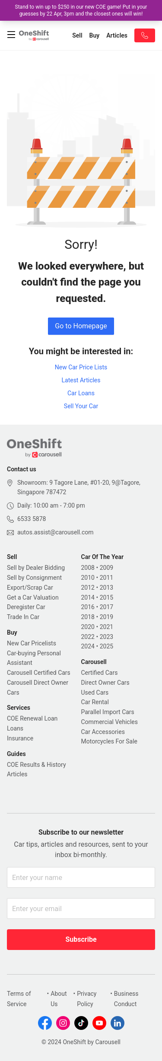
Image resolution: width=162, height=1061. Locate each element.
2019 (106, 616)
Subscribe (80, 939)
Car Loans (81, 393)
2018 (88, 616)
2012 (88, 587)
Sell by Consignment (34, 577)
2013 (106, 587)
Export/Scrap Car (30, 587)
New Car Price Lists (81, 367)
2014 (88, 597)
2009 (106, 567)
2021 (106, 626)
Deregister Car (26, 607)
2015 (106, 597)
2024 (88, 646)
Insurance (20, 738)
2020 (88, 626)
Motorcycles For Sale (109, 741)
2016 (88, 607)
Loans (15, 728)
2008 (88, 567)
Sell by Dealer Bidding (36, 567)
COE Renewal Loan (32, 718)
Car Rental (95, 702)
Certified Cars (99, 672)
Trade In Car (23, 616)
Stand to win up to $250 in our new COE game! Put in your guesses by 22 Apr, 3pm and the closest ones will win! (81, 10)
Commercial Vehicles (109, 721)
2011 (106, 577)
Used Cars (95, 692)
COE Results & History (36, 764)
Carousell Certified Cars (38, 672)
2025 (106, 646)
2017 (106, 607)
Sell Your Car (81, 406)
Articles (17, 774)
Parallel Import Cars (107, 711)
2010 (88, 577)
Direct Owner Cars (105, 682)
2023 (106, 636)
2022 (88, 636)
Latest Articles (80, 380)
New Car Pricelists (31, 643)
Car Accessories (103, 731)
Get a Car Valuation (33, 597)
